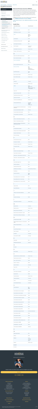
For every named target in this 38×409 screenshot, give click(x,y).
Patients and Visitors (3, 4)
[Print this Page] (33, 5)
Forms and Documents (5, 26)
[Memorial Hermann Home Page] (4, 2)
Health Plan (26, 401)
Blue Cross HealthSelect (17, 60)
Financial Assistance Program (6, 23)
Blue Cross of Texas (16, 66)
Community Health (26, 392)
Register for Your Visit (4, 37)
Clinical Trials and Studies (9, 392)
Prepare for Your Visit (4, 35)
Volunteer (26, 394)
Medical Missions (26, 393)
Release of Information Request (9, 399)
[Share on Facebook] (35, 5)
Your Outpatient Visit (4, 40)
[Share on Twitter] (36, 5)
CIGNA (15, 85)
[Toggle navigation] (36, 1)
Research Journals (9, 393)
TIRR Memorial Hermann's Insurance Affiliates (23, 18)
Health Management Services (5, 32)
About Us (26, 381)
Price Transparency (9, 401)
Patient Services (9, 4)
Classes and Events (4, 50)
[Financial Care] (6, 9)
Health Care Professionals (9, 381)
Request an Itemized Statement (5, 28)
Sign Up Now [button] (19, 372)
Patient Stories (3, 48)
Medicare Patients (4, 34)
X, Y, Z (15, 345)
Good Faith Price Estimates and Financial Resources (6, 30)
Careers (9, 403)
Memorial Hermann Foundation (26, 399)
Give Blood (26, 395)
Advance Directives (4, 17)
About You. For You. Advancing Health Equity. (6, 15)
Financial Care (15, 4)
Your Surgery (3, 42)
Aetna (14, 34)
